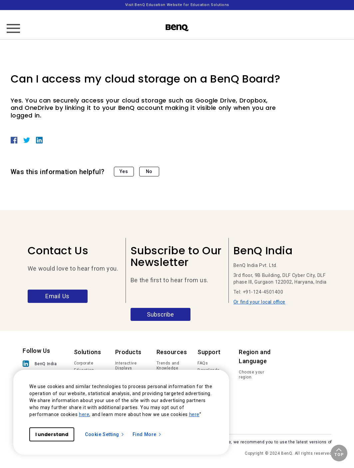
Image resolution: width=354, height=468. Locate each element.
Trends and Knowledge (168, 366)
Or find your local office (259, 302)
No (149, 171)
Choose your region (251, 375)
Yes (124, 171)
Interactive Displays (126, 366)
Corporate (84, 363)
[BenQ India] (40, 364)
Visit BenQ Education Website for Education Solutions (177, 5)
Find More (147, 434)
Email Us (57, 296)
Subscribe (160, 314)
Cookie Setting (105, 434)
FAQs (202, 363)
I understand (51, 434)
